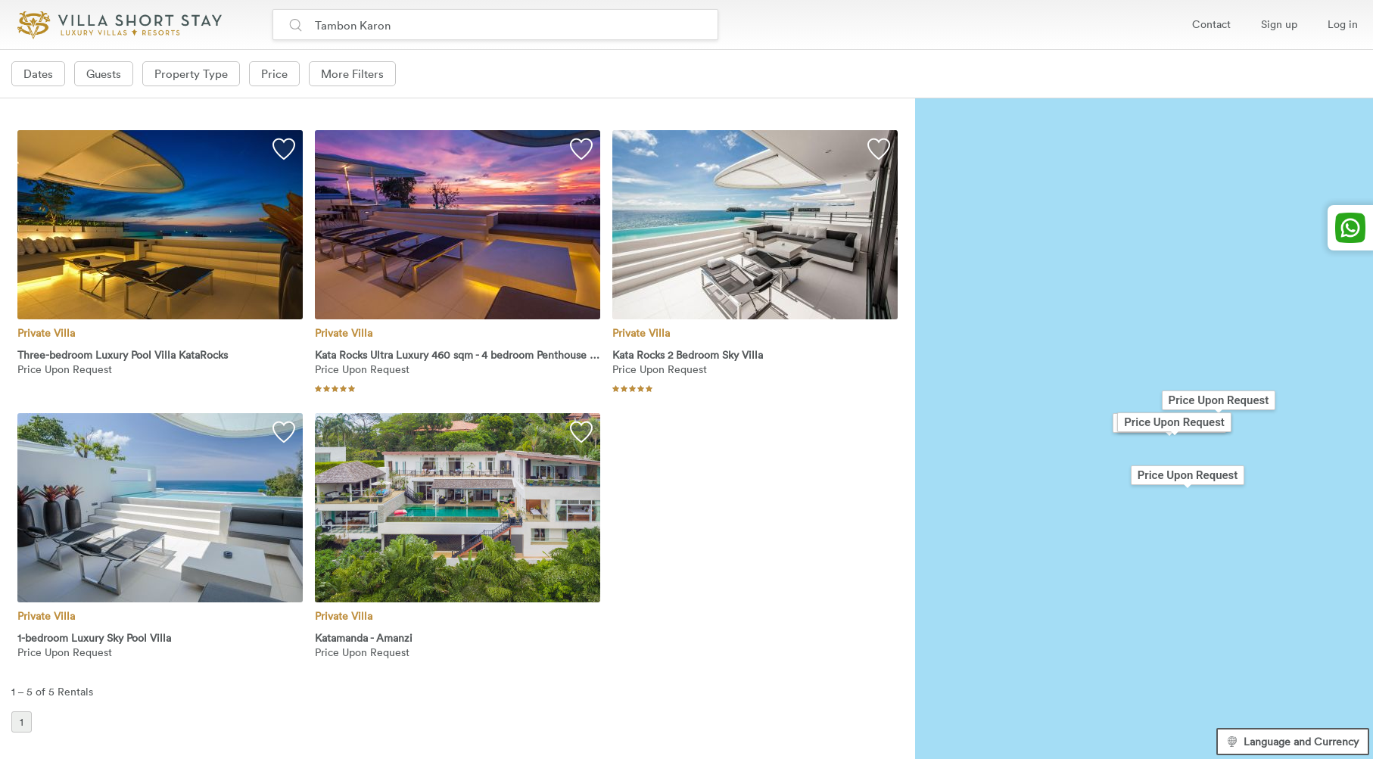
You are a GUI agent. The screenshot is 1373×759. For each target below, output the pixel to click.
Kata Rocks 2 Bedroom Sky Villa (687, 355)
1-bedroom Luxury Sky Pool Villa (94, 638)
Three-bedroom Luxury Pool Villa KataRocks (122, 355)
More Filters (352, 73)
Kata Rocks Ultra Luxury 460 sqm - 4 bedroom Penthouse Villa (457, 355)
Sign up (1279, 24)
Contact (1211, 24)
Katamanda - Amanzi (364, 638)
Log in (1343, 24)
